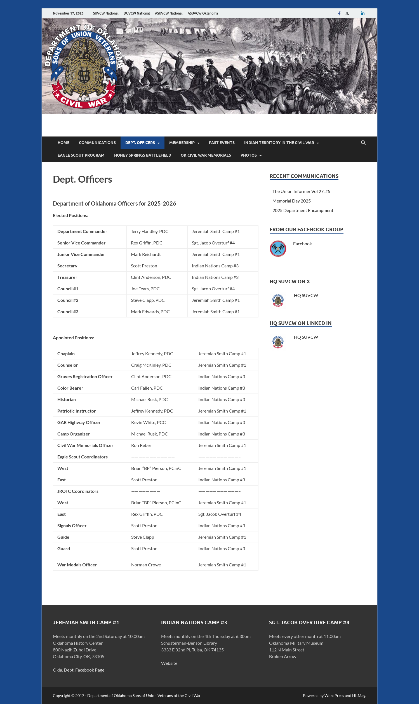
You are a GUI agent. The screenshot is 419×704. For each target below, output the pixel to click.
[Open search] (363, 142)
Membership (182, 142)
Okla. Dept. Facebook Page (78, 669)
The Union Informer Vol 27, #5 (301, 191)
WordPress (334, 695)
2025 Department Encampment (302, 210)
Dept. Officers (140, 142)
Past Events (222, 142)
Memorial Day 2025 (291, 200)
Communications (97, 142)
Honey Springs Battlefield (142, 155)
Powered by (313, 695)
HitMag (358, 695)
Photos (249, 155)
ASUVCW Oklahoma (203, 13)
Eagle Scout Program (81, 155)
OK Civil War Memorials (206, 155)
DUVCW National (137, 13)
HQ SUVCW (305, 295)
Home (63, 142)
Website (169, 663)
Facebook (302, 243)
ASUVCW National (169, 13)
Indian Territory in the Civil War (279, 142)
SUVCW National (106, 13)
